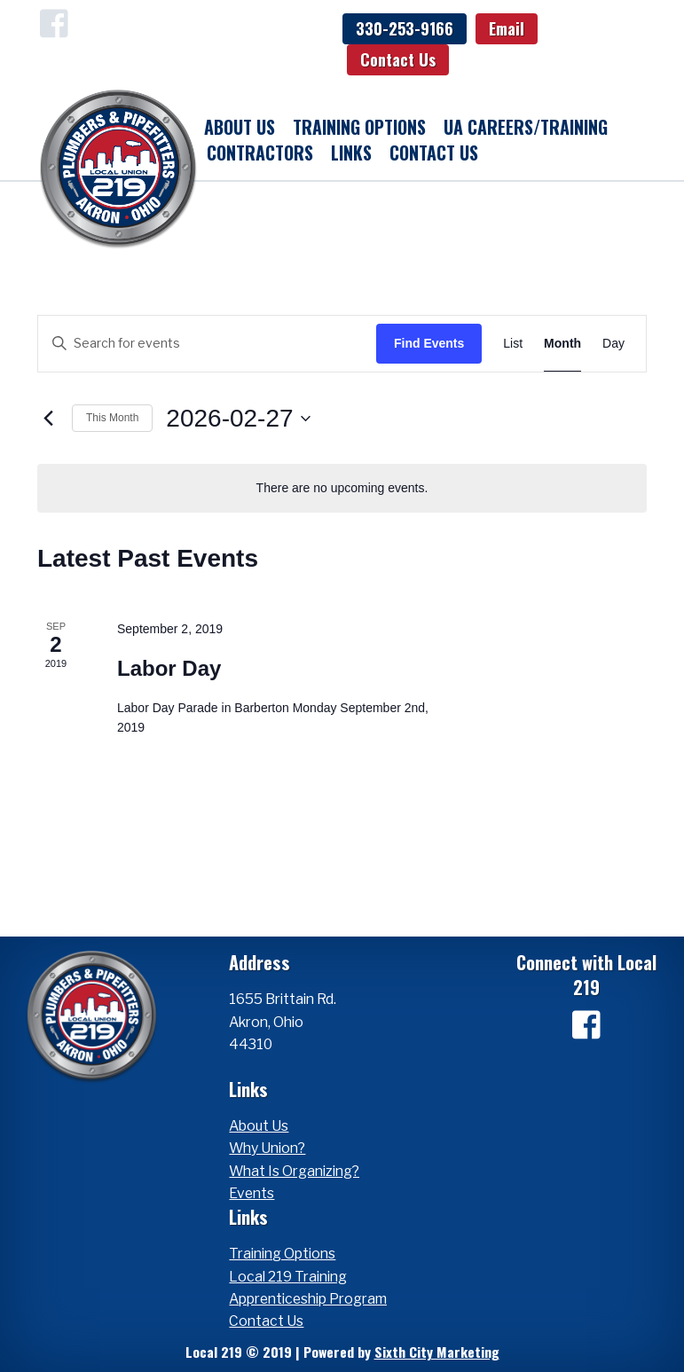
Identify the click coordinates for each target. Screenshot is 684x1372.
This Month (112, 418)
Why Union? (267, 1148)
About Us (239, 127)
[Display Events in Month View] (562, 344)
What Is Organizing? (294, 1171)
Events (251, 1193)
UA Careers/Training (526, 127)
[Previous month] (48, 418)
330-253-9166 (404, 28)
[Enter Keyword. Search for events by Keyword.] (207, 344)
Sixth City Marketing (436, 1351)
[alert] (342, 488)
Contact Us (398, 59)
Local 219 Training (288, 1276)
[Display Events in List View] (513, 344)
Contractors (260, 152)
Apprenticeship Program (308, 1298)
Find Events (429, 343)
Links (351, 152)
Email (506, 28)
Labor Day (169, 668)
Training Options (359, 127)
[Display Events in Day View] (613, 344)
